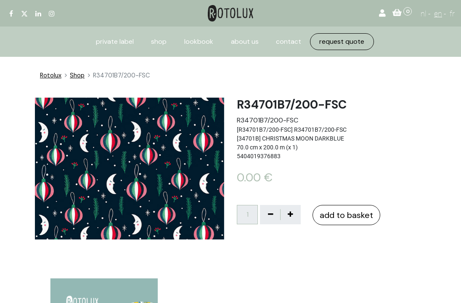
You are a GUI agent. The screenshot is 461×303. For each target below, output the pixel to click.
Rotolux (50, 75)
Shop (77, 75)
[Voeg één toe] (290, 214)
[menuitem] (115, 41)
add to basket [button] (346, 215)
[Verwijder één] (270, 214)
